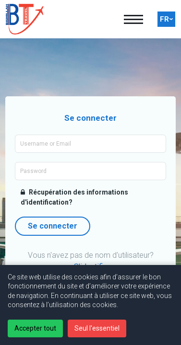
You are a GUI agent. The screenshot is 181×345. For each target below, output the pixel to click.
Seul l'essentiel (97, 328)
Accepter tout (35, 328)
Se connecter (52, 225)
